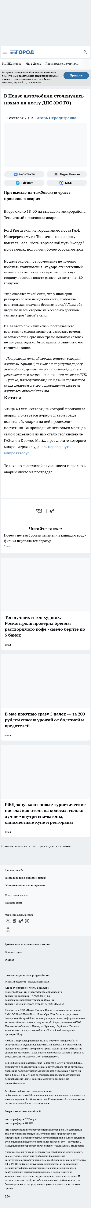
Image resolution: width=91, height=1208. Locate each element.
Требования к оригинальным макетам (27, 944)
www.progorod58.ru (37, 975)
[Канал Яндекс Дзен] (27, 921)
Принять (76, 75)
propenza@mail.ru (16, 991)
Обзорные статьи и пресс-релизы (25, 885)
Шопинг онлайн (14, 870)
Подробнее (77, 1145)
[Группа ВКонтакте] (24, 174)
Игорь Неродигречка (56, 117)
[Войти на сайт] (84, 52)
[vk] (39, 511)
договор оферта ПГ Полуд (20, 1119)
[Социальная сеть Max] (67, 183)
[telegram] (53, 511)
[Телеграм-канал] (24, 183)
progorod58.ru (69, 1040)
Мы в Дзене (33, 63)
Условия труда (13, 952)
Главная (9, 959)
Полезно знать (13, 902)
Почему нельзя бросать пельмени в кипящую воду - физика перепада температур (45, 541)
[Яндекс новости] (67, 174)
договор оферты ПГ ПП (19, 1123)
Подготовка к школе (17, 895)
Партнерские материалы (62, 63)
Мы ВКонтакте (11, 63)
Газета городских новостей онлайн (25, 877)
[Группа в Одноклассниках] (14, 921)
